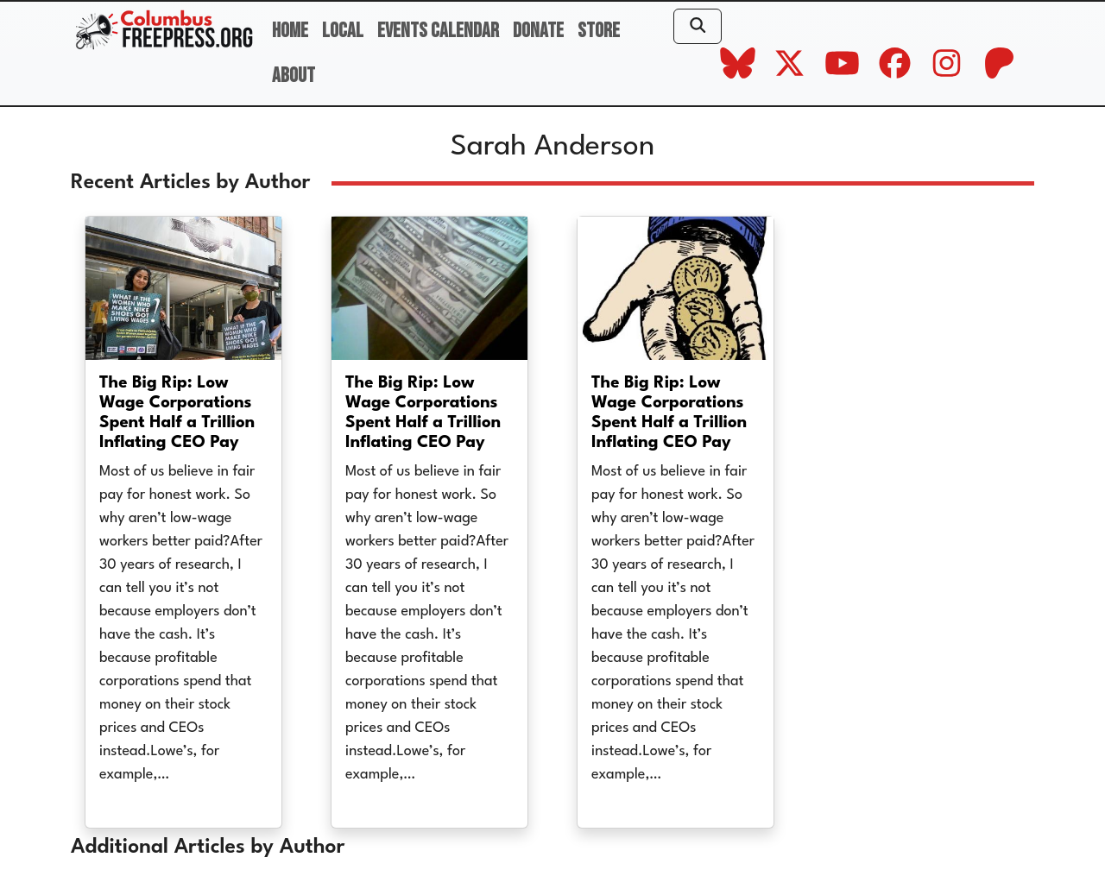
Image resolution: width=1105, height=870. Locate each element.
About (293, 75)
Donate (538, 30)
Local (342, 30)
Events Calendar (438, 30)
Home (290, 30)
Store (599, 30)
